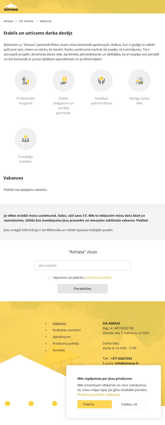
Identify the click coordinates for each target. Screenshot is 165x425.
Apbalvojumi (62, 337)
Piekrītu (88, 404)
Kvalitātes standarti (67, 330)
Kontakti (59, 350)
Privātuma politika (66, 343)
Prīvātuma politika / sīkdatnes (98, 395)
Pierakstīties (82, 289)
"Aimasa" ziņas (82, 251)
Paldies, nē (129, 404)
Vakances (59, 323)
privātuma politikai (98, 277)
